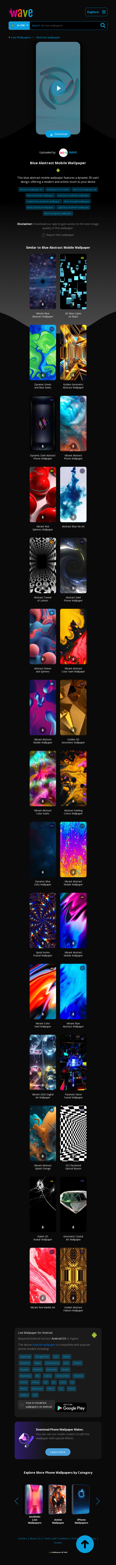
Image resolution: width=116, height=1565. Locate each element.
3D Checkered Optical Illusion (73, 1167)
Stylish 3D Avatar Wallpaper (42, 1238)
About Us (35, 1538)
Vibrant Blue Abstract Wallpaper (42, 315)
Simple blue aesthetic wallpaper (43, 201)
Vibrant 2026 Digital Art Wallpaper (42, 1096)
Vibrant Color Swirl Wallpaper (42, 1025)
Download (58, 134)
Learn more (57, 1452)
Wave (67, 152)
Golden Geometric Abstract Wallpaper (73, 386)
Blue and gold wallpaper (76, 201)
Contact (22, 1538)
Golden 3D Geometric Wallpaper (73, 741)
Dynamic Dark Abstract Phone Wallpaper (43, 457)
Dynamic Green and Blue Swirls (42, 386)
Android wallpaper (44, 1345)
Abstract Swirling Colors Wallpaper (73, 812)
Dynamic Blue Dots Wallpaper (42, 883)
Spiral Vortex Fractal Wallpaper (42, 954)
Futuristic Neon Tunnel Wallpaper (73, 1096)
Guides (58, 1542)
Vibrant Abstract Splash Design (43, 1167)
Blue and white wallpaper (40, 195)
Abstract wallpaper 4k (31, 189)
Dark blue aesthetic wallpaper (73, 195)
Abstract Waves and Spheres (42, 670)
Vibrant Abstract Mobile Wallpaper (42, 741)
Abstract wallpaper (48, 37)
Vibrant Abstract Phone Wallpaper (73, 457)
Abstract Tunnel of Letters (42, 599)
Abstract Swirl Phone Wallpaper (73, 599)
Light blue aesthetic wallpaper (73, 207)
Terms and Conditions (56, 1538)
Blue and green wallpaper (58, 213)
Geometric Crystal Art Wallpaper (73, 1238)
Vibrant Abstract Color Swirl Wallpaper (73, 670)
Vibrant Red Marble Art (42, 1307)
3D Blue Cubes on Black (73, 315)
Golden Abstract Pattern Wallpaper (73, 1309)
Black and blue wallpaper (40, 207)
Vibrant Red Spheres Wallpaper (43, 528)
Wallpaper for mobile (58, 189)
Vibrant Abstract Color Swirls (43, 812)
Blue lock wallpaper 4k (84, 189)
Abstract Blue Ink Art (73, 526)
